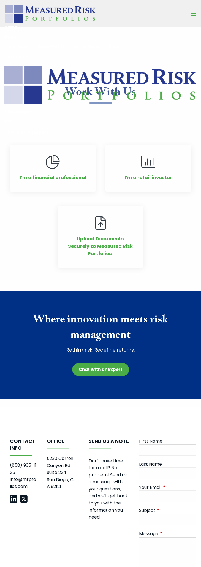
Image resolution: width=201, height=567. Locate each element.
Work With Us (52, 47)
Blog (113, 47)
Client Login (17, 112)
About (11, 37)
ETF (8, 122)
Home (10, 27)
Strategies (16, 57)
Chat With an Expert (26, 132)
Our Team (19, 47)
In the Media (87, 47)
